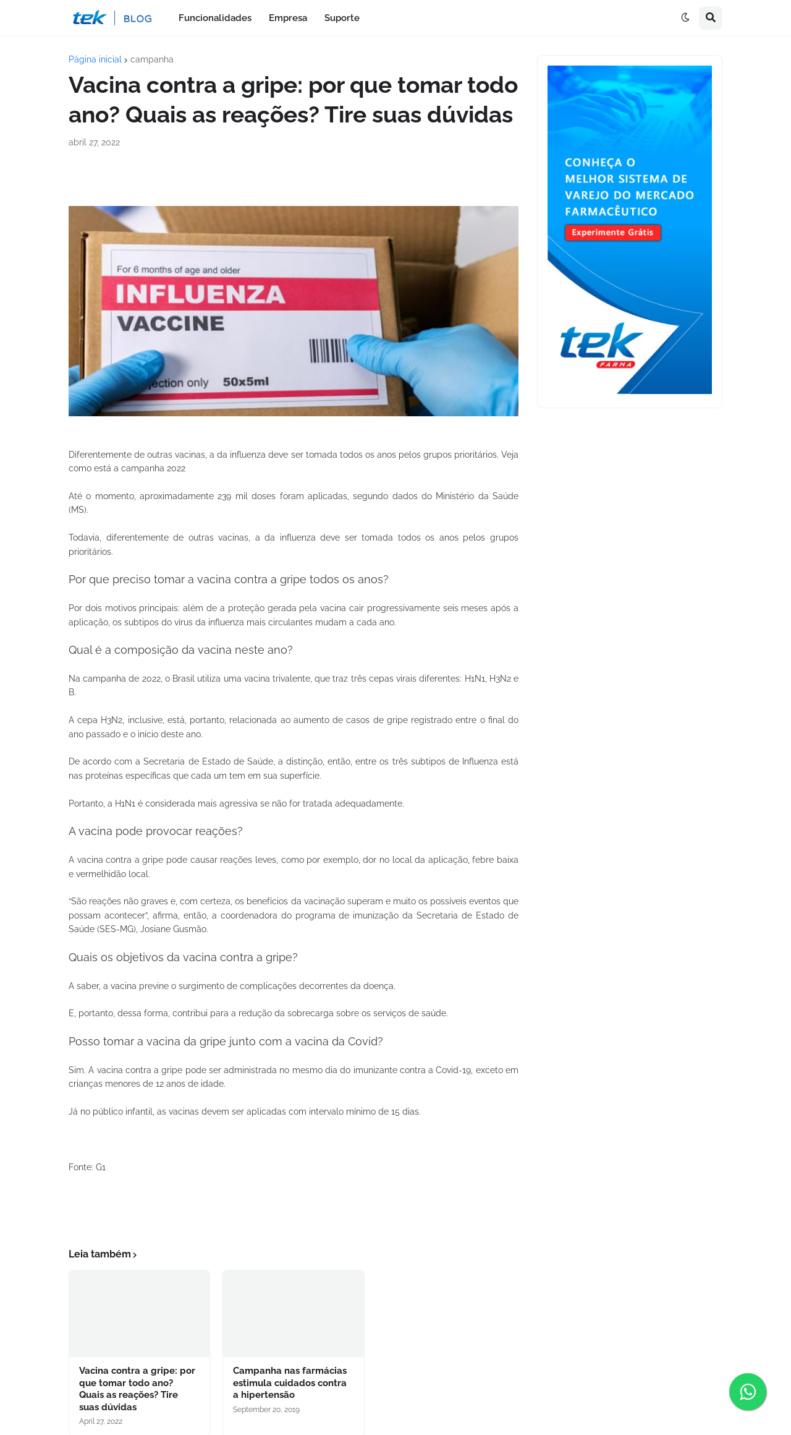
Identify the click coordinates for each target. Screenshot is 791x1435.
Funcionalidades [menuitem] (215, 18)
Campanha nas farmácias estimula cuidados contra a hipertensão (290, 1382)
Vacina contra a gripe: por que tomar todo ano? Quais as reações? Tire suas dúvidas (137, 1389)
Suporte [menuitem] (342, 18)
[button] (685, 18)
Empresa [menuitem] (288, 18)
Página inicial (95, 59)
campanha (152, 59)
